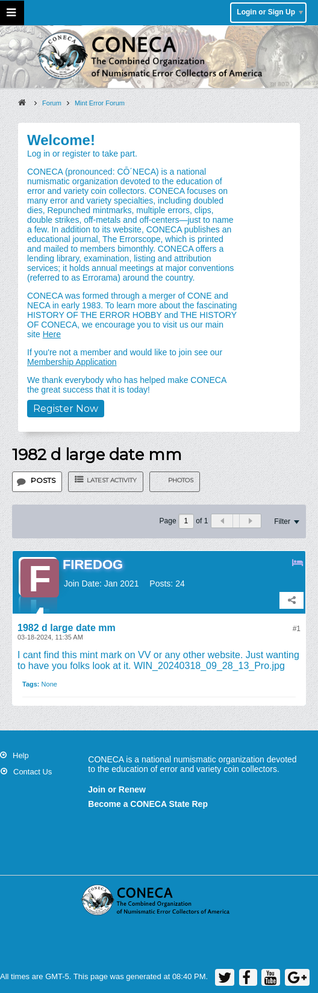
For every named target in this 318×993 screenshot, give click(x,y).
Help (21, 755)
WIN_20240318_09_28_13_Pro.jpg (209, 666)
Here (52, 334)
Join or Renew (117, 789)
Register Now (65, 408)
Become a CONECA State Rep (148, 804)
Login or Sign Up (270, 12)
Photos (180, 480)
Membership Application (72, 362)
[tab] (37, 482)
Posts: (161, 583)
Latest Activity (112, 480)
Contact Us (32, 771)
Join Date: (83, 583)
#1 (297, 628)
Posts (43, 480)
